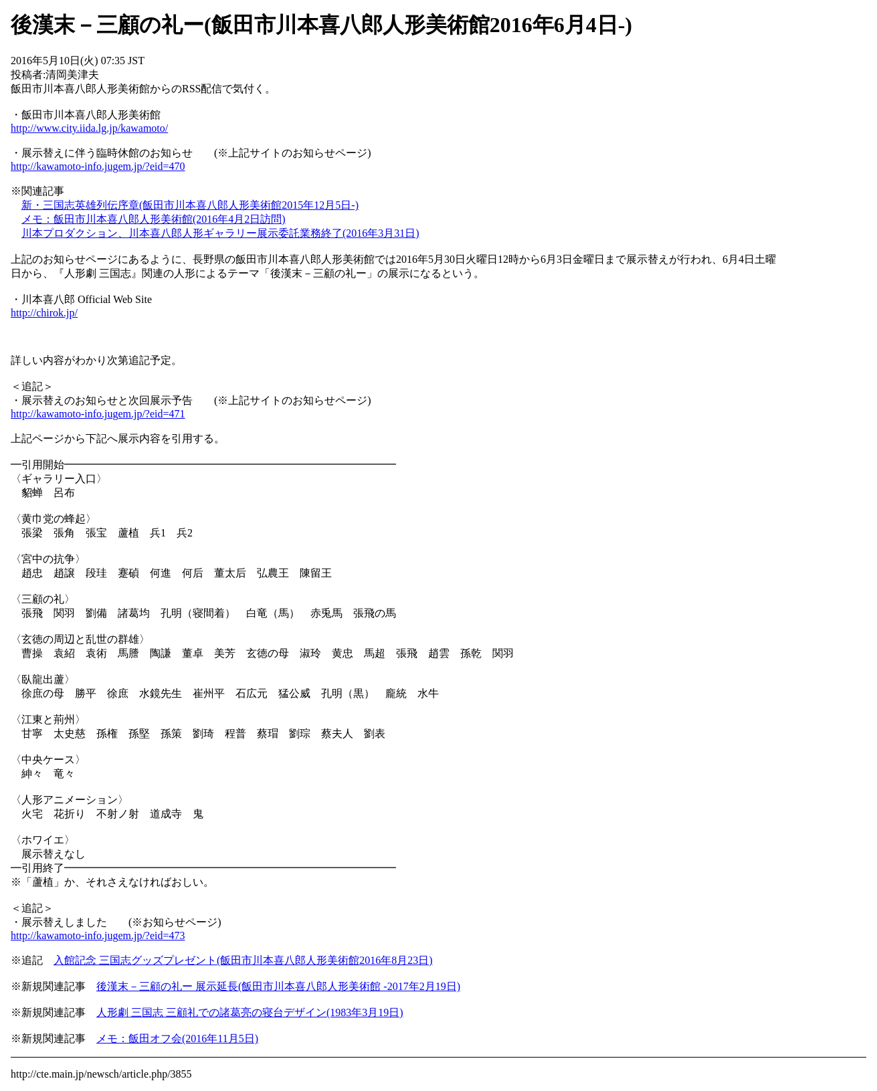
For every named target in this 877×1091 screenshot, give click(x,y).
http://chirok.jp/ (44, 312)
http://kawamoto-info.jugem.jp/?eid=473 (98, 935)
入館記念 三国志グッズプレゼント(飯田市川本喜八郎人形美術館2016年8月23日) (243, 960)
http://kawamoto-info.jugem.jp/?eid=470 (98, 166)
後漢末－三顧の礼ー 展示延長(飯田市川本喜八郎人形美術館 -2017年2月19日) (278, 986)
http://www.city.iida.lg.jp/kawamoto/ (89, 128)
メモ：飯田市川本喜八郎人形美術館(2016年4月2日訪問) (153, 219)
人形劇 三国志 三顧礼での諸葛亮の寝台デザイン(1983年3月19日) (249, 1012)
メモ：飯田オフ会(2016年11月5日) (177, 1038)
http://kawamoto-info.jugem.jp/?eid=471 (98, 413)
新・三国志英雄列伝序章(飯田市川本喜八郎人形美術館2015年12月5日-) (190, 205)
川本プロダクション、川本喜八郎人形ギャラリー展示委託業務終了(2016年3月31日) (220, 233)
